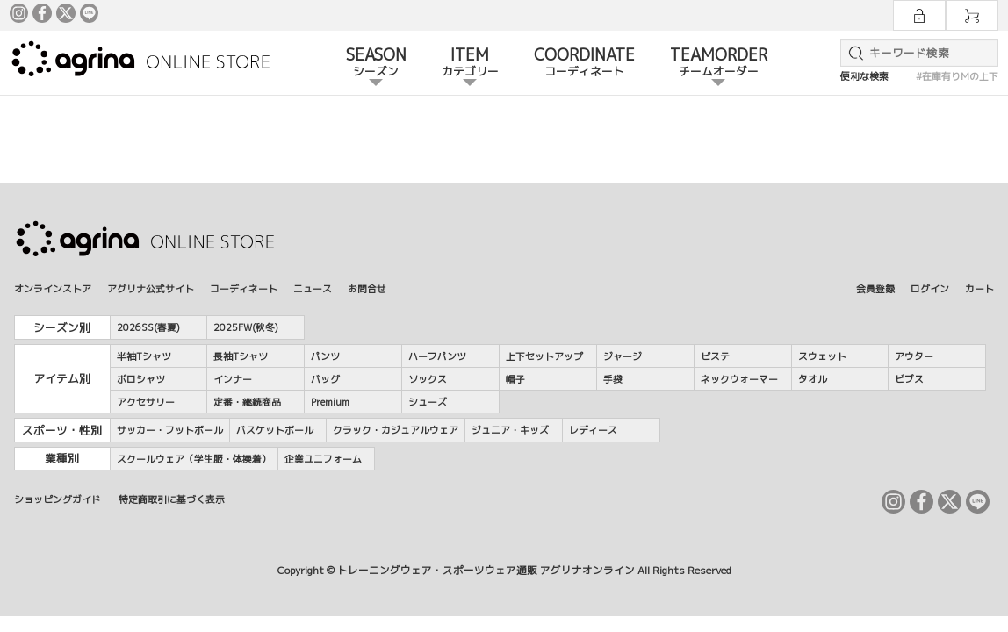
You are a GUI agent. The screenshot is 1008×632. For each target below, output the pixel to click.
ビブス (909, 378)
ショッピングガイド (57, 499)
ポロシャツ (141, 378)
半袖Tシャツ (144, 356)
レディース (593, 429)
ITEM (470, 63)
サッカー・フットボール (170, 429)
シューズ (427, 401)
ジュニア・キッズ (510, 429)
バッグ (325, 378)
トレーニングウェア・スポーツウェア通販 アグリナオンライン (486, 571)
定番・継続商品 (247, 401)
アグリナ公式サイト (150, 288)
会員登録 (875, 288)
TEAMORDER (718, 63)
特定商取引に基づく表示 (172, 499)
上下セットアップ (544, 356)
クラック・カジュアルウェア (395, 429)
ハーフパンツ (437, 356)
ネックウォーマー (739, 378)
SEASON (376, 63)
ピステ (715, 356)
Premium (330, 401)
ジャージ (622, 356)
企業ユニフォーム (323, 458)
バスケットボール (274, 429)
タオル (812, 378)
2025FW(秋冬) (245, 327)
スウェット (822, 356)
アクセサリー (146, 401)
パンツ (325, 356)
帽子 (515, 378)
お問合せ (367, 288)
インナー (232, 378)
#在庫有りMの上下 (957, 76)
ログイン (930, 288)
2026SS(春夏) (148, 327)
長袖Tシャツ (240, 356)
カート (979, 288)
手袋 (613, 378)
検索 (852, 53)
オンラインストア (52, 288)
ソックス (427, 378)
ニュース (312, 288)
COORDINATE (584, 63)
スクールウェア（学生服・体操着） (194, 458)
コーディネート (243, 288)
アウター (914, 356)
